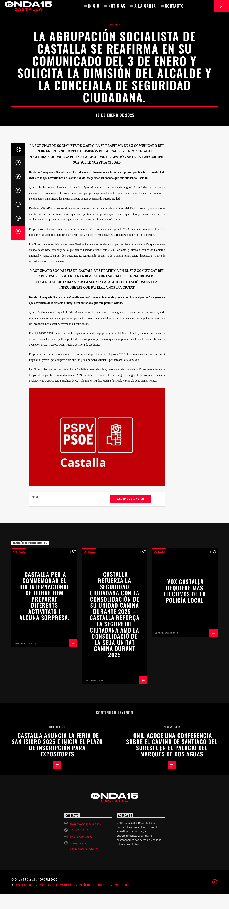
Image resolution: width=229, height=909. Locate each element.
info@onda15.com (81, 852)
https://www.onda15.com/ (85, 838)
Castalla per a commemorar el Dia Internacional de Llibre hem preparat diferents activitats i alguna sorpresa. (44, 611)
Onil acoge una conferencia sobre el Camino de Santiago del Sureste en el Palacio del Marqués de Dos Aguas (171, 759)
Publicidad (122, 900)
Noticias (116, 6)
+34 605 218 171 (79, 845)
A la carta (145, 6)
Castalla (114, 31)
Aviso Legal (23, 900)
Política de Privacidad (55, 900)
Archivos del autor (130, 513)
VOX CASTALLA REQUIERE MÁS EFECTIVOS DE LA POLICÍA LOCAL (184, 605)
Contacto (174, 6)
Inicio (93, 6)
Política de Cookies (92, 900)
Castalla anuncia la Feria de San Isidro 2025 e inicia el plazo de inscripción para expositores (57, 759)
